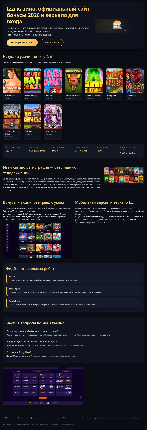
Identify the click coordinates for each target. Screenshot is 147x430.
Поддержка (138, 418)
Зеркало (129, 418)
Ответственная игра (116, 418)
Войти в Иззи (53, 42)
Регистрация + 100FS (22, 42)
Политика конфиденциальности (94, 418)
